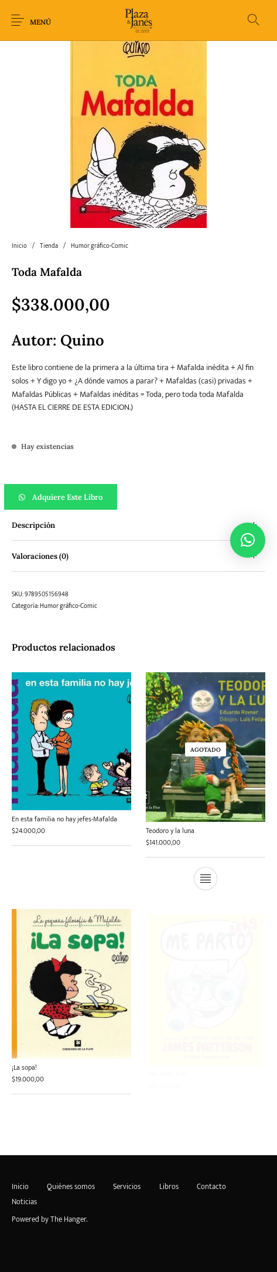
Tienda (49, 246)
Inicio (19, 246)
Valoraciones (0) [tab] (40, 556)
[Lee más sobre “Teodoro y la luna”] (205, 878)
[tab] (138, 525)
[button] (138, 497)
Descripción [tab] (33, 525)
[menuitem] (19, 1186)
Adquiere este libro (67, 497)
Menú (40, 22)
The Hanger (68, 1219)
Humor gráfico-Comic (99, 246)
